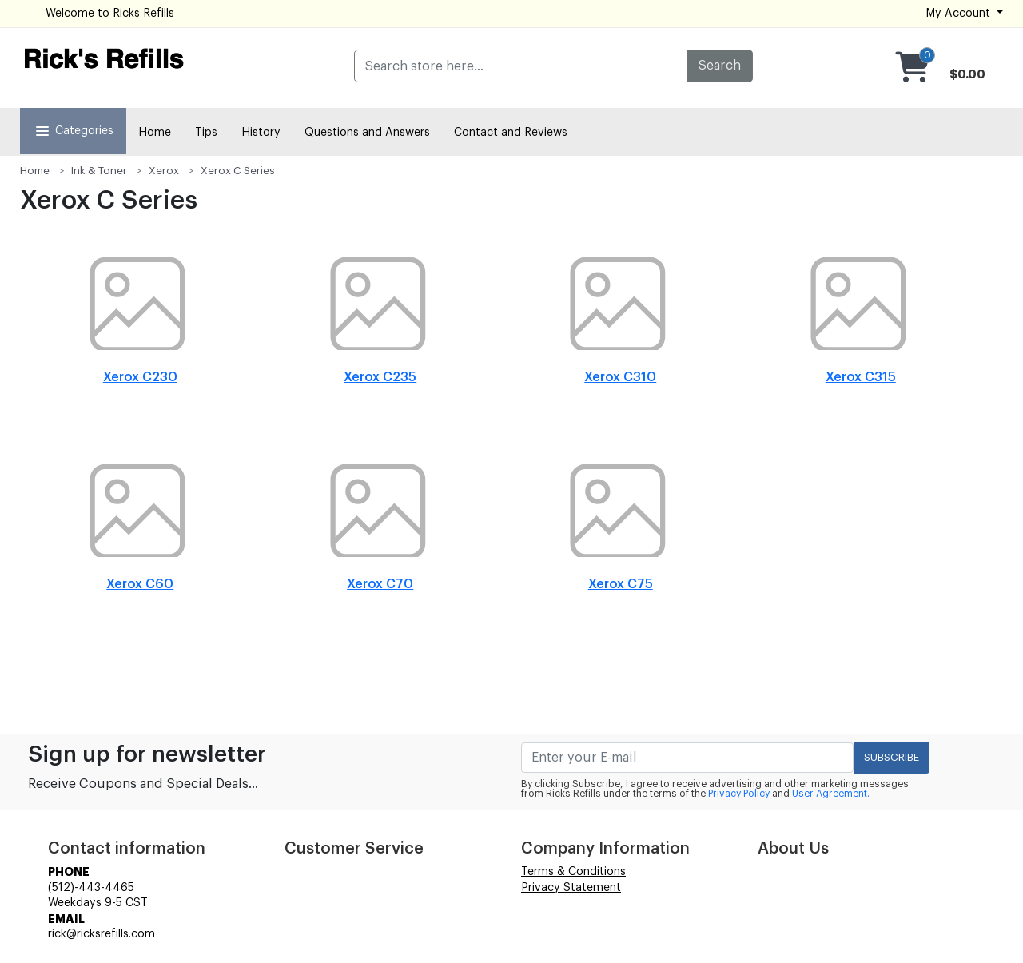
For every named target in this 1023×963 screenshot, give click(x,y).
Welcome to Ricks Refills (110, 13)
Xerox (164, 170)
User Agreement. (831, 793)
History (261, 132)
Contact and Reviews (510, 132)
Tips (206, 132)
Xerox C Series (238, 170)
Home (154, 132)
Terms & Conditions (573, 871)
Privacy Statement (571, 887)
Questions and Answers (367, 132)
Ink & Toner (99, 170)
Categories (73, 131)
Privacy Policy (739, 793)
